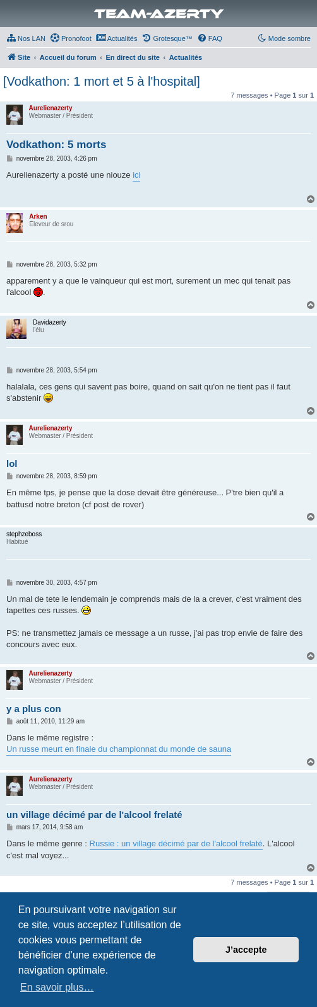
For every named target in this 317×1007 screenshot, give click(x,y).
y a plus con (33, 708)
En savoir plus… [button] (57, 987)
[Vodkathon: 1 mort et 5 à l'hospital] (101, 81)
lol (12, 463)
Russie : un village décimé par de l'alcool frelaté (176, 843)
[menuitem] (25, 38)
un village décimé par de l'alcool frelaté (94, 814)
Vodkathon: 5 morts (56, 145)
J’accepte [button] (246, 950)
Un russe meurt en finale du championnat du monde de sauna (118, 749)
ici (136, 175)
